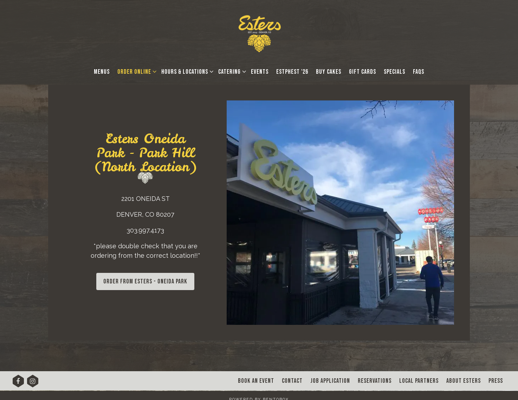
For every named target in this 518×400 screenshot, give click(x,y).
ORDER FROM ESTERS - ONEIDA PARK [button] (145, 281)
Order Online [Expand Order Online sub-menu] (135, 71)
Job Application (330, 381)
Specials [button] (394, 72)
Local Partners (419, 381)
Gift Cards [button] (362, 72)
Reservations (374, 381)
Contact (292, 381)
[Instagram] (32, 383)
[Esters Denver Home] (259, 32)
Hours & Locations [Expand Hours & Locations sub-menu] (186, 71)
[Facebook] (18, 383)
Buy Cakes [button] (328, 72)
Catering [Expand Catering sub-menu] (231, 71)
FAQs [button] (418, 72)
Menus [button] (102, 72)
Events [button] (259, 72)
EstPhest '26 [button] (292, 72)
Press (495, 381)
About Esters (463, 381)
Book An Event (256, 381)
